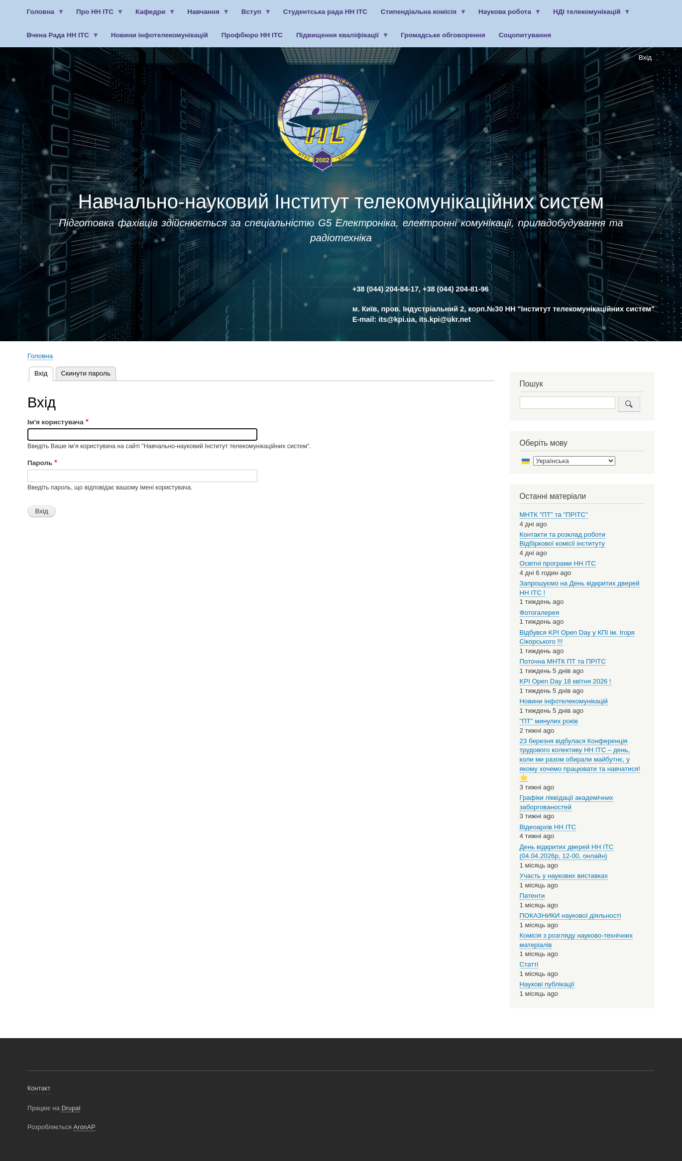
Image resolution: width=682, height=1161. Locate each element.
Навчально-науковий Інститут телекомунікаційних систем (341, 201)
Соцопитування (525, 35)
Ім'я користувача (55, 422)
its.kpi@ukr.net (445, 319)
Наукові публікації (547, 984)
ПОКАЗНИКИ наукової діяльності (570, 915)
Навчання (205, 15)
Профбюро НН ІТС (252, 35)
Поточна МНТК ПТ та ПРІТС (563, 661)
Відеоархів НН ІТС (548, 827)
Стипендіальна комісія (420, 15)
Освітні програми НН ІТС (558, 563)
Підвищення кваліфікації (339, 39)
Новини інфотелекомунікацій (159, 35)
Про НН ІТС (97, 15)
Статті (529, 964)
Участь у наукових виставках (564, 875)
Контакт (38, 1088)
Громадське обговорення (443, 35)
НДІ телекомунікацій (588, 15)
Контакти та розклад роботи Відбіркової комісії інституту (562, 539)
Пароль (39, 463)
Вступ (252, 15)
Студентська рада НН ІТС (325, 11)
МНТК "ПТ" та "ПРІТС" (554, 514)
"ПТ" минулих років (549, 721)
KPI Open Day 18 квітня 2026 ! (565, 681)
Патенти (532, 895)
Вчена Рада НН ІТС (59, 39)
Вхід (645, 57)
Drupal (70, 1108)
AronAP (85, 1127)
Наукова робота (507, 15)
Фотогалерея (540, 612)
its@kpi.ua (396, 319)
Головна (42, 15)
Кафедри (151, 15)
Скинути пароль (86, 373)
